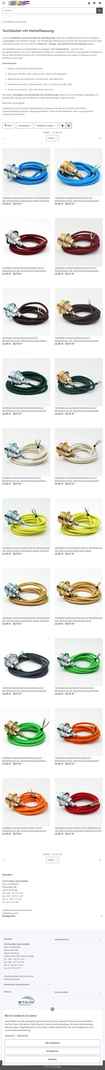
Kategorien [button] (8, 916)
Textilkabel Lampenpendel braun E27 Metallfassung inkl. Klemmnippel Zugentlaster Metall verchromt (24, 339)
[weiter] (100, 138)
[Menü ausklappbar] (3, 2)
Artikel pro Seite (45, 125)
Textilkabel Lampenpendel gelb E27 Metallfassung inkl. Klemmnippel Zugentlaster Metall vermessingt (78, 549)
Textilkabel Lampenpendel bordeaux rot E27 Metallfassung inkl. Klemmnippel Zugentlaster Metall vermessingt (77, 269)
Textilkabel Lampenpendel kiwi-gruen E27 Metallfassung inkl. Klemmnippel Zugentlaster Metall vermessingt (24, 759)
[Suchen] (99, 11)
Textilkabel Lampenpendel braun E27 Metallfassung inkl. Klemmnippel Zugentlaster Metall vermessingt (77, 339)
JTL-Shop (57, 1066)
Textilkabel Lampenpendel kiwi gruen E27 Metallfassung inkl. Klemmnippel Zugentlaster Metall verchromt (77, 689)
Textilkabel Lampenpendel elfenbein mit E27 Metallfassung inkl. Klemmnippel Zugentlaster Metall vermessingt (77, 479)
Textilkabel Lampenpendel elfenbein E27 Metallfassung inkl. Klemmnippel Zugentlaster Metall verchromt (24, 479)
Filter (8, 125)
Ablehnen (52, 1059)
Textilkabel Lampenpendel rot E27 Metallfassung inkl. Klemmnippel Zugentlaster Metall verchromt (78, 829)
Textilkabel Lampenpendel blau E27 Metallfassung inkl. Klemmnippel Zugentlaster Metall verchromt (26, 199)
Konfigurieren (52, 1051)
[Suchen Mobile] (49, 11)
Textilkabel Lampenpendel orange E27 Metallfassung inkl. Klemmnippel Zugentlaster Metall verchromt (77, 759)
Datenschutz (22, 1035)
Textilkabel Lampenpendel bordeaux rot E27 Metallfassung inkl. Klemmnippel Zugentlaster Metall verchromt (24, 269)
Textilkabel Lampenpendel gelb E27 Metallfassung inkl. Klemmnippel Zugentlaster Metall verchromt (26, 549)
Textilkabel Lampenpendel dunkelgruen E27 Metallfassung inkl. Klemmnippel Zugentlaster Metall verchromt (24, 409)
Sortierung (23, 125)
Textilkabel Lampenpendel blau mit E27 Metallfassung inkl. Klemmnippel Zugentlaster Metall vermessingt (77, 199)
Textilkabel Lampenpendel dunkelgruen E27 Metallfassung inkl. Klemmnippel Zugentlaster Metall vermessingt (77, 409)
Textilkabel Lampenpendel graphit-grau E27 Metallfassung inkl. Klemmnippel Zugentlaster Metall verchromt (24, 689)
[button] (89, 3)
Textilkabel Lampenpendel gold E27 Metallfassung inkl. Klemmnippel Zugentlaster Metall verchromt (26, 619)
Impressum (10, 1035)
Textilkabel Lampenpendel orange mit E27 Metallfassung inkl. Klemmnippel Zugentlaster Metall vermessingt (24, 829)
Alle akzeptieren (52, 1043)
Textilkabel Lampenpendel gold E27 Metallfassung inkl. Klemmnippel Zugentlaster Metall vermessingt (78, 619)
